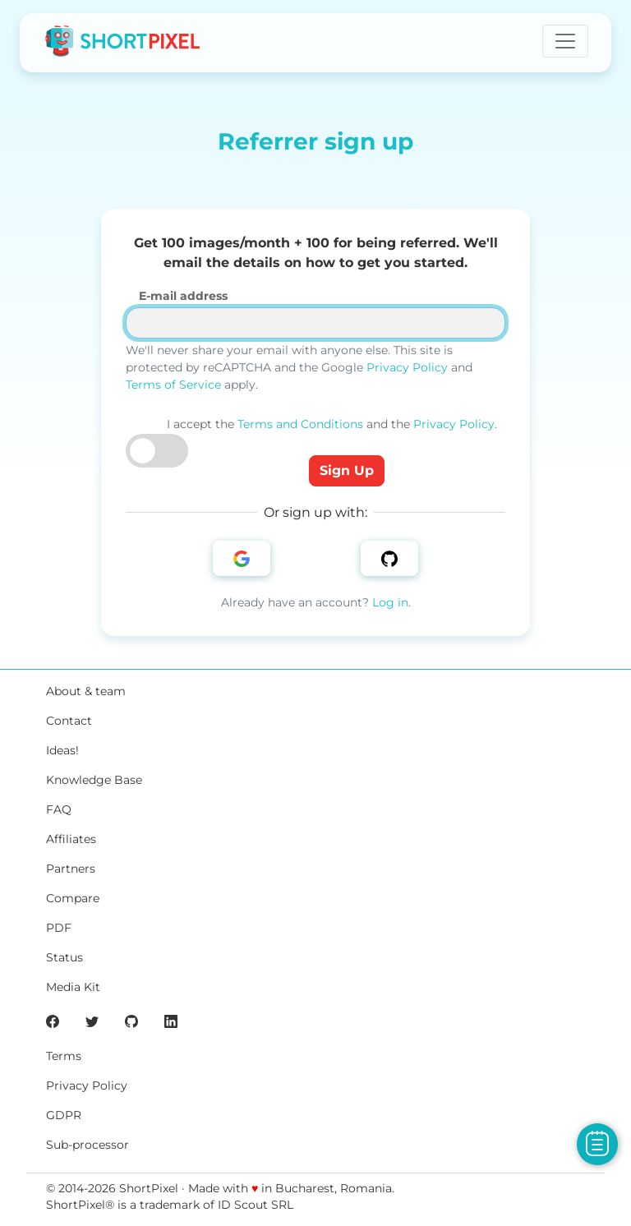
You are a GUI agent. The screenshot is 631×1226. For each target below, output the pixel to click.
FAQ (58, 809)
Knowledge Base (94, 779)
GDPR (63, 1115)
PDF (58, 927)
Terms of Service (173, 384)
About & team (86, 691)
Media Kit (73, 986)
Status (64, 957)
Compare (72, 898)
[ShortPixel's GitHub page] (131, 1019)
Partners (70, 868)
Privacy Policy (407, 367)
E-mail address (183, 295)
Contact (69, 720)
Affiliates (71, 839)
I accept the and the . (332, 424)
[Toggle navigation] (565, 41)
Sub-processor (87, 1144)
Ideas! (62, 750)
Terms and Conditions (300, 424)
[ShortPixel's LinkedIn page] (170, 1019)
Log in (390, 602)
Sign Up (347, 470)
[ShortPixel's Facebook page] (52, 1019)
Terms (63, 1056)
